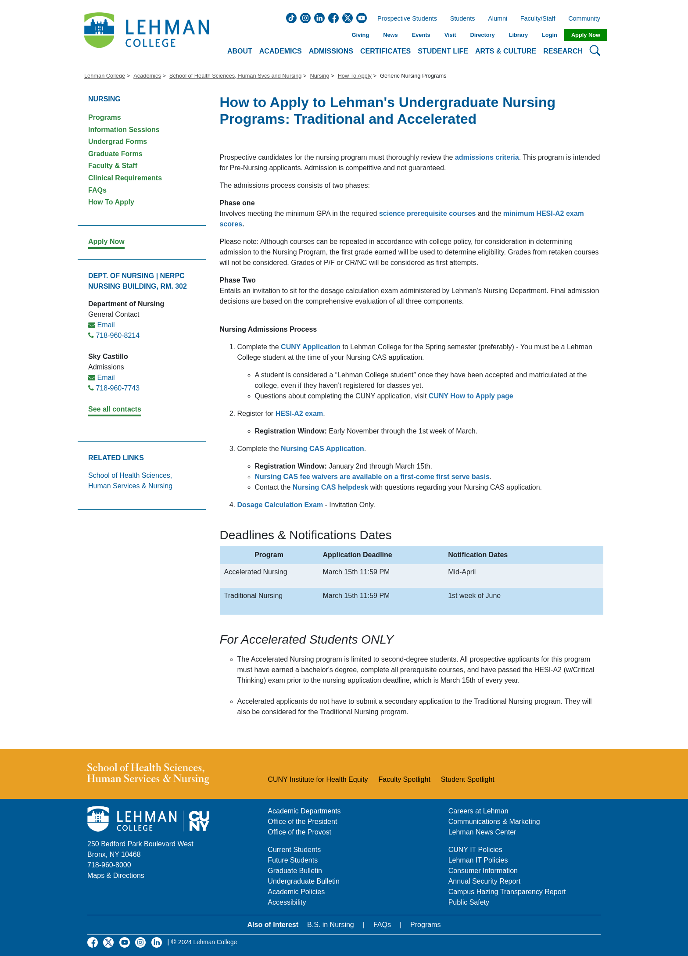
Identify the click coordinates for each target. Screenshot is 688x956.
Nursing (319, 75)
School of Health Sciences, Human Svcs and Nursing (235, 75)
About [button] (239, 51)
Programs (104, 117)
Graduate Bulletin (295, 870)
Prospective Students (404, 18)
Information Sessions (124, 129)
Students (462, 18)
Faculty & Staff (112, 165)
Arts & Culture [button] (505, 51)
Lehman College (104, 75)
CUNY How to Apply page (471, 396)
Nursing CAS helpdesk (330, 487)
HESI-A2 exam (299, 413)
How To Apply (355, 75)
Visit (450, 35)
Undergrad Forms (117, 141)
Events (421, 35)
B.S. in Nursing (330, 924)
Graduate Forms (115, 154)
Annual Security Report (484, 881)
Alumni (497, 18)
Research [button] (563, 51)
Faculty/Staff (538, 18)
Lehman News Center (482, 832)
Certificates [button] (385, 51)
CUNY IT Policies (475, 849)
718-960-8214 (118, 335)
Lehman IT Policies (478, 860)
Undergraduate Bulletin (304, 881)
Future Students (293, 860)
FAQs (97, 190)
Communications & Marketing (494, 821)
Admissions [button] (331, 51)
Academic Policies (296, 891)
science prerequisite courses (427, 213)
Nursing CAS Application (322, 448)
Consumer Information (483, 870)
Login (549, 35)
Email (106, 325)
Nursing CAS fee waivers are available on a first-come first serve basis (372, 476)
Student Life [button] (443, 51)
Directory (482, 35)
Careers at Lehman (478, 811)
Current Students (294, 849)
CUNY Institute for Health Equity (318, 779)
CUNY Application (310, 347)
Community (586, 18)
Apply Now (585, 35)
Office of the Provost (299, 832)
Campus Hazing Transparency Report (507, 891)
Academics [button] (280, 51)
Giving (360, 35)
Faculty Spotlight (404, 779)
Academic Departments (304, 811)
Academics (147, 75)
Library (518, 35)
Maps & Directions (115, 875)
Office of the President (302, 821)
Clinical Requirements (125, 178)
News (390, 35)
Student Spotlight (467, 779)
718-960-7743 (118, 388)
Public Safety (468, 902)
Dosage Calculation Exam (280, 504)
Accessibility (287, 902)
